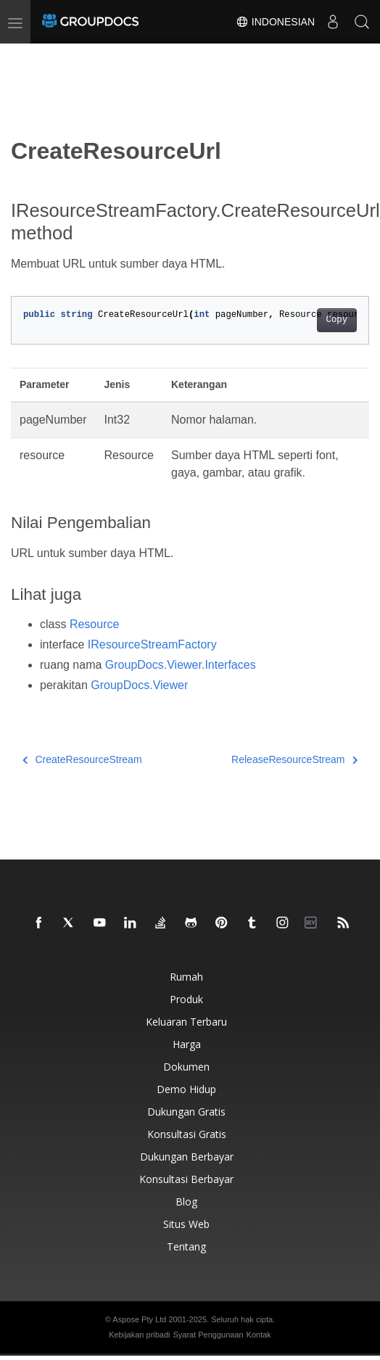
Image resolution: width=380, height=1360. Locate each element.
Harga (187, 1044)
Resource (94, 624)
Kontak (259, 1334)
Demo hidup (186, 1089)
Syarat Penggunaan (208, 1334)
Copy (336, 320)
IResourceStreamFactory (152, 644)
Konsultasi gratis (186, 1134)
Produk (186, 999)
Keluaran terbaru (186, 1022)
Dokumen (186, 1066)
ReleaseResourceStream (294, 759)
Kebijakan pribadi (139, 1334)
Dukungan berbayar (187, 1156)
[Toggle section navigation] (23, 56)
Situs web (186, 1224)
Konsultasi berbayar (186, 1179)
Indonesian (275, 21)
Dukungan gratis (186, 1111)
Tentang (186, 1246)
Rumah (186, 977)
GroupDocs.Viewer (139, 685)
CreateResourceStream (82, 759)
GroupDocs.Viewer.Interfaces (180, 665)
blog (186, 1201)
